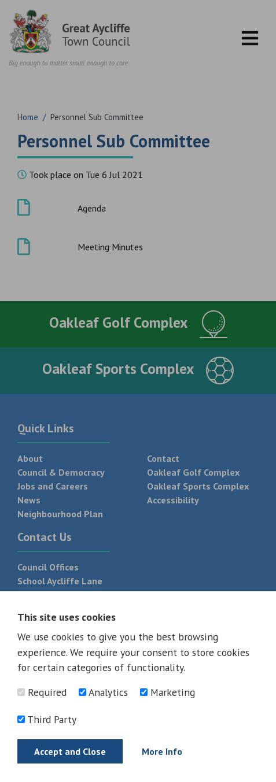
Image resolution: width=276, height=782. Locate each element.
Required (42, 692)
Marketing (167, 692)
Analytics (103, 692)
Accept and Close (70, 751)
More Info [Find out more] (162, 751)
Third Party (46, 719)
